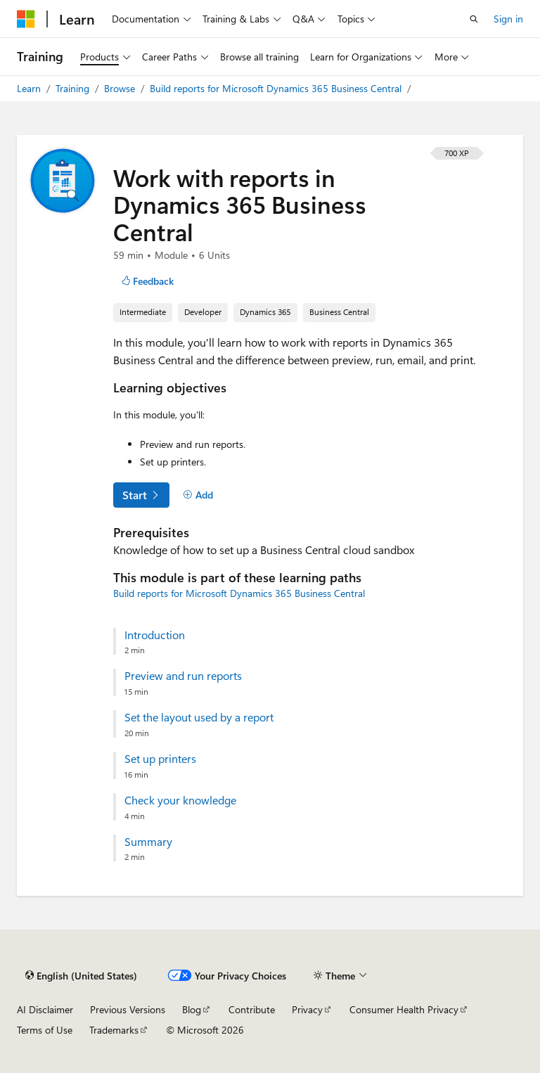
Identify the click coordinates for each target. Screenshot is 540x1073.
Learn (30, 88)
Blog (191, 1009)
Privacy (307, 1009)
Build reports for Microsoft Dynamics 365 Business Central (277, 88)
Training (74, 88)
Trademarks (114, 1029)
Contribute (252, 1009)
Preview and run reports (183, 676)
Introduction (154, 635)
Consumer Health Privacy (403, 1009)
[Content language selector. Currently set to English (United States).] (81, 975)
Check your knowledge (180, 800)
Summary (148, 842)
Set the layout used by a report (199, 717)
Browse (121, 88)
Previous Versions (127, 1009)
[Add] (198, 495)
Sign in (508, 18)
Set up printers (160, 759)
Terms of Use (44, 1029)
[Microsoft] (26, 19)
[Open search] (474, 19)
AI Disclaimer (45, 1009)
